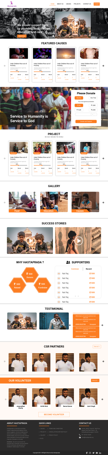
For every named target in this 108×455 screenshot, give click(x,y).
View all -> (97, 346)
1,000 (93, 105)
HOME (52, 4)
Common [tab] (75, 269)
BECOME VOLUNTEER (54, 414)
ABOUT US (60, 4)
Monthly (79, 98)
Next (103, 66)
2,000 (93, 110)
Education (13, 153)
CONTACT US (87, 4)
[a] (8, 23)
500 (79, 105)
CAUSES (68, 4)
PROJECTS (77, 4)
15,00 (79, 110)
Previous (4, 66)
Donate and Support (86, 121)
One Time (93, 98)
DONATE (96, 4)
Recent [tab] (89, 269)
